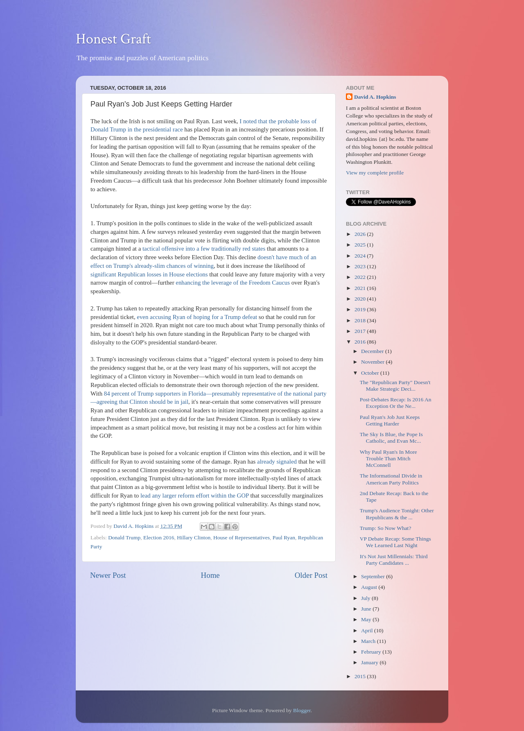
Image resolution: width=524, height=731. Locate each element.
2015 (361, 676)
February (371, 652)
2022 (361, 277)
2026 (361, 234)
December (373, 351)
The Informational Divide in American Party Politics (391, 479)
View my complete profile (375, 173)
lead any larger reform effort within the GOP (194, 495)
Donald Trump (124, 537)
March (369, 641)
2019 (361, 309)
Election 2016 (158, 537)
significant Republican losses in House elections (149, 274)
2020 (361, 299)
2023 (361, 266)
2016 (361, 342)
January (370, 662)
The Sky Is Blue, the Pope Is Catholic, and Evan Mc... (391, 437)
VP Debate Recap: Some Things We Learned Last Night (395, 542)
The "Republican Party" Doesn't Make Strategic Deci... (395, 385)
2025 (361, 245)
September (373, 576)
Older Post (311, 575)
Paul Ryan (284, 537)
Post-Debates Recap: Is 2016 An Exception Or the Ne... (395, 402)
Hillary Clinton (193, 537)
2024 (361, 256)
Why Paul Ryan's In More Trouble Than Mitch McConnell (388, 458)
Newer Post (108, 575)
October (370, 373)
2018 (361, 320)
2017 (361, 331)
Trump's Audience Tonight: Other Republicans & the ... (397, 513)
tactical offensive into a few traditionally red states (203, 248)
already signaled (277, 461)
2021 (361, 288)
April (367, 630)
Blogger (302, 710)
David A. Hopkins (375, 97)
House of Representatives (241, 537)
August (369, 587)
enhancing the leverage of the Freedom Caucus (233, 282)
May (367, 619)
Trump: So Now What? (385, 528)
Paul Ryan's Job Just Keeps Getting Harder (390, 420)
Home (210, 575)
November (373, 362)
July (366, 598)
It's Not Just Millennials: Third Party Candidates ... (394, 559)
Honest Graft (113, 39)
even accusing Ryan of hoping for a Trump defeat (197, 317)
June (367, 609)
